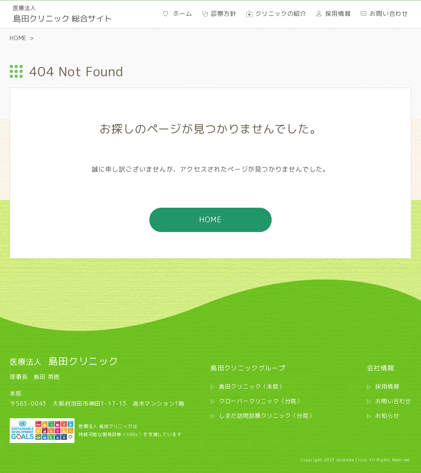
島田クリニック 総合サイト (62, 14)
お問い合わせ (393, 401)
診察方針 (223, 13)
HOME (18, 38)
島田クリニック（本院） (252, 386)
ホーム (182, 13)
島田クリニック (64, 361)
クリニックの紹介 (280, 13)
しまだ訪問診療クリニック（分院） (267, 415)
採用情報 (387, 386)
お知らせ (387, 415)
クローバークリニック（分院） (261, 401)
